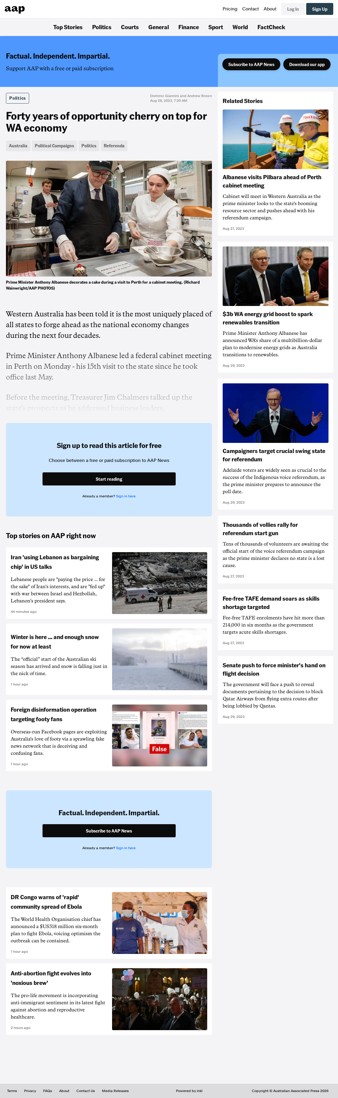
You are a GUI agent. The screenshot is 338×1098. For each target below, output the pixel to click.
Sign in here (126, 496)
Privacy (30, 1091)
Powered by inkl (189, 1091)
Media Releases (115, 1091)
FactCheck (271, 27)
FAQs (47, 1091)
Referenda (114, 146)
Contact (250, 9)
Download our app (307, 64)
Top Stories (68, 27)
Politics (101, 27)
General (158, 27)
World (240, 27)
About (270, 9)
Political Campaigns (54, 146)
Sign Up (319, 9)
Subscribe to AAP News (251, 64)
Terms (12, 1091)
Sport (215, 27)
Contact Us (85, 1091)
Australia (18, 146)
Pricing (230, 9)
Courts (130, 27)
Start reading (109, 479)
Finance (188, 27)
